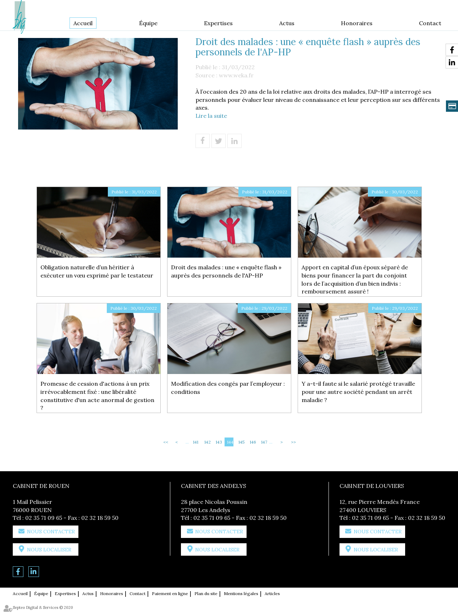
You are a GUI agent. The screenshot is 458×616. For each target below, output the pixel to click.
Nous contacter (51, 531)
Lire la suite (211, 115)
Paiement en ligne (170, 593)
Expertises (218, 23)
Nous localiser (49, 549)
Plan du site (205, 593)
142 (207, 442)
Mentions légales (241, 593)
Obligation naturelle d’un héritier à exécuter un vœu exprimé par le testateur (96, 271)
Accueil (83, 23)
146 (253, 442)
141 (195, 442)
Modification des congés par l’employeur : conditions (228, 387)
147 (264, 442)
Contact (430, 23)
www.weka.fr (236, 75)
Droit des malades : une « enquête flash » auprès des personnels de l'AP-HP (226, 271)
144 (230, 442)
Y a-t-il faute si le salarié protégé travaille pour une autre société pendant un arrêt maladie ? (358, 391)
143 (219, 442)
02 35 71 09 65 (43, 517)
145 (241, 442)
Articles (272, 593)
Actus (286, 23)
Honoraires (357, 23)
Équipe (148, 23)
